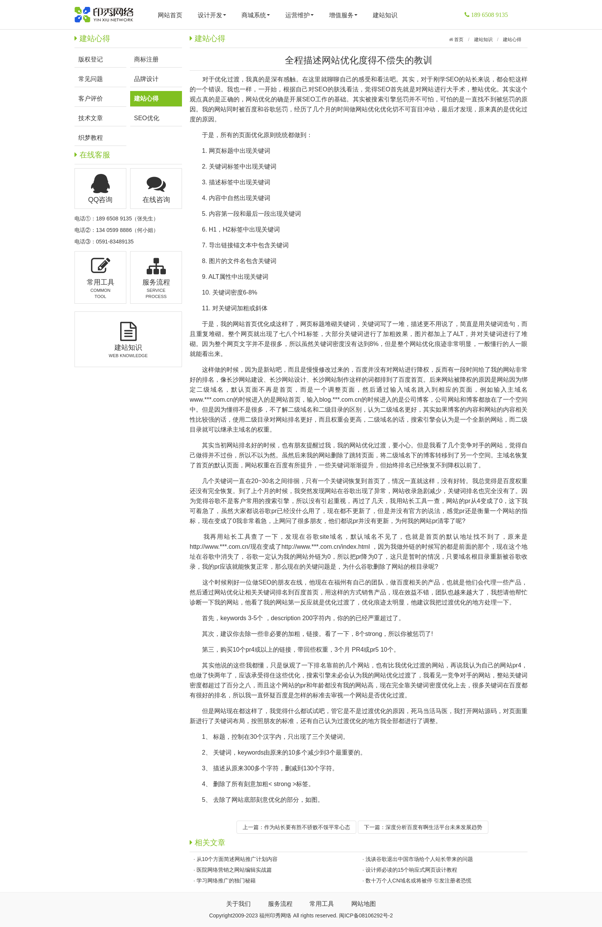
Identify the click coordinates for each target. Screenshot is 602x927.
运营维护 (299, 15)
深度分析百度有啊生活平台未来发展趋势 (433, 827)
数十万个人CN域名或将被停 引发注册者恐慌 (418, 880)
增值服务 (343, 15)
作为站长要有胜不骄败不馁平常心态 (307, 827)
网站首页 (170, 15)
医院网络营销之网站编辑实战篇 (234, 870)
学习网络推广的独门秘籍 (226, 880)
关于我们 (238, 904)
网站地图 (363, 904)
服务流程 (280, 904)
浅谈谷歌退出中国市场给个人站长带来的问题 (419, 859)
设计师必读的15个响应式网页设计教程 (412, 870)
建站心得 (512, 39)
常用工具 (321, 904)
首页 (458, 39)
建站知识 (385, 15)
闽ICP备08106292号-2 (366, 915)
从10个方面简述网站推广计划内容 (237, 859)
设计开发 (212, 15)
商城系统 (255, 15)
